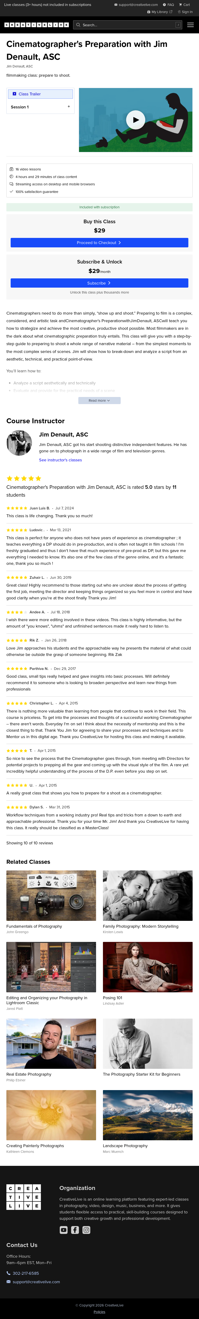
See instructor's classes (60, 460)
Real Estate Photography (28, 1074)
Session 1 (20, 107)
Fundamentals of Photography (34, 926)
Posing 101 (112, 998)
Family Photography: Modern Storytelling (140, 926)
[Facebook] (75, 1230)
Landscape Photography (125, 1146)
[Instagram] (86, 1230)
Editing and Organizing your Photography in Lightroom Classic (46, 1000)
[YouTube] (63, 1230)
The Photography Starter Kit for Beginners (141, 1074)
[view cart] (186, 4)
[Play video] (135, 120)
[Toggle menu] (190, 25)
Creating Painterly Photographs (35, 1146)
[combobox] (127, 25)
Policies (99, 1311)
